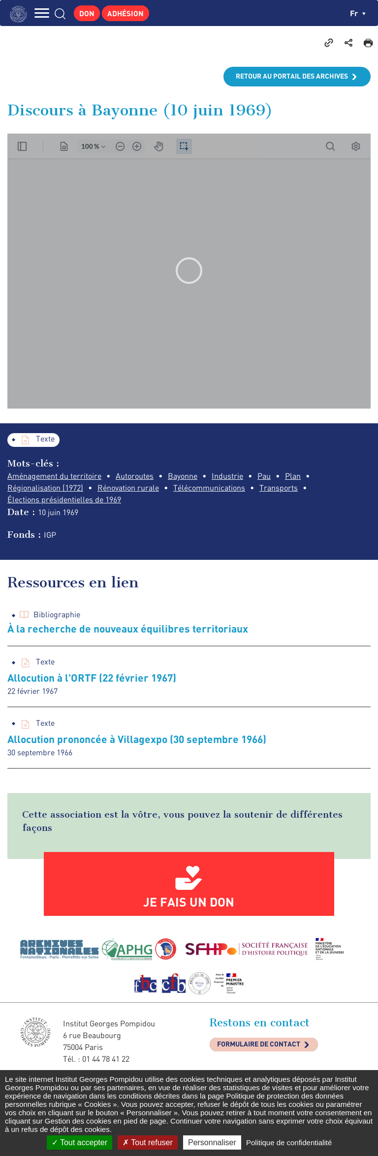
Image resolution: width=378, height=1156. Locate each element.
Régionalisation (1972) (45, 488)
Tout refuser (148, 1142)
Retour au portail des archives (292, 76)
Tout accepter (79, 1142)
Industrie (227, 476)
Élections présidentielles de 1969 (64, 499)
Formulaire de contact (258, 1044)
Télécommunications (209, 488)
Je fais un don (188, 901)
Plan (293, 476)
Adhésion (125, 13)
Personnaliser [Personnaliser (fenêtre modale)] (212, 1142)
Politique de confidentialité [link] (289, 1142)
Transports (278, 488)
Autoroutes (135, 476)
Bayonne (182, 476)
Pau (264, 476)
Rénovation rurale (128, 488)
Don (86, 13)
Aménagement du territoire (54, 476)
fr (358, 13)
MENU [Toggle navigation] (41, 13)
